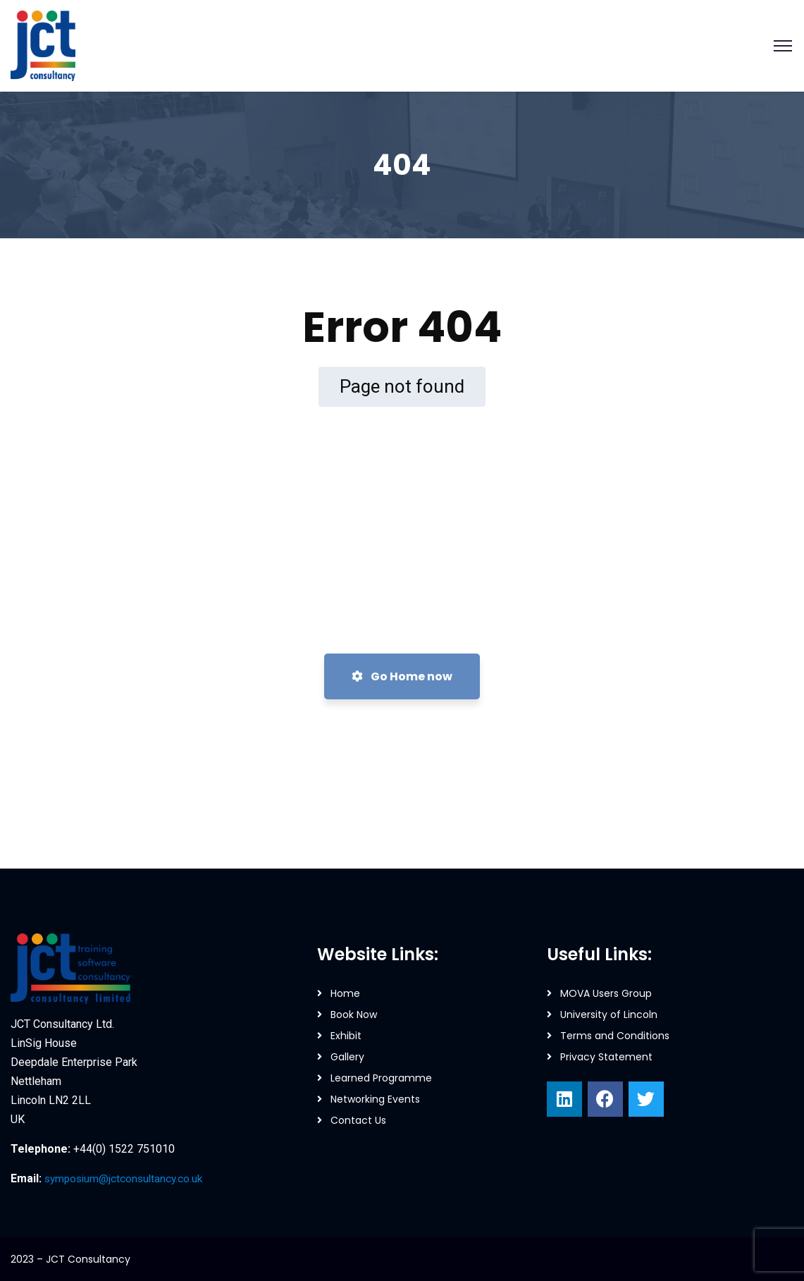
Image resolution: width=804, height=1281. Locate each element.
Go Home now (402, 676)
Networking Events (375, 1099)
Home (345, 993)
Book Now (353, 1014)
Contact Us (358, 1120)
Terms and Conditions (614, 1036)
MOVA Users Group (606, 993)
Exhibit (345, 1036)
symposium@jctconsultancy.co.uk (126, 1178)
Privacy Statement (606, 1057)
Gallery (347, 1057)
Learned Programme (381, 1078)
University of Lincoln (608, 1014)
